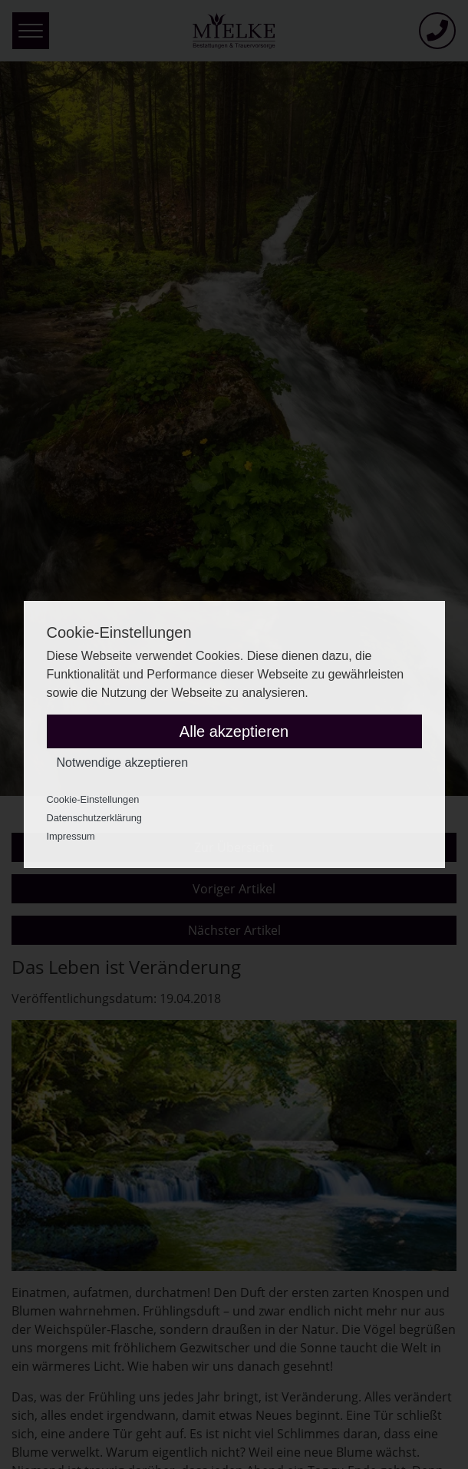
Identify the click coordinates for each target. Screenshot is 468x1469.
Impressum (71, 836)
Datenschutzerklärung (94, 818)
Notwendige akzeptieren (123, 762)
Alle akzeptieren (234, 731)
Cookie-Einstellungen (93, 799)
